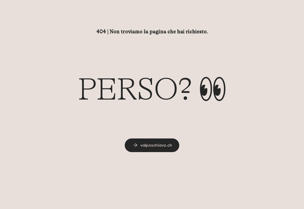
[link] (152, 145)
